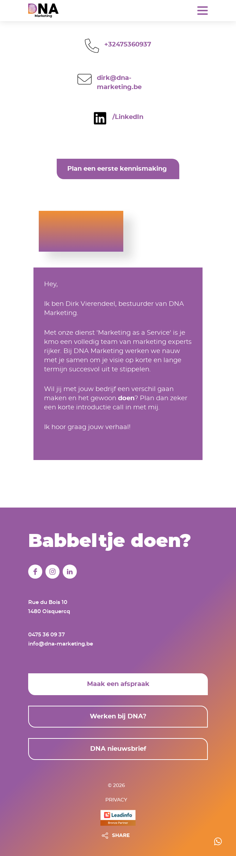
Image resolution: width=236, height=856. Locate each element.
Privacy (116, 800)
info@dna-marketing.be (60, 644)
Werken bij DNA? (118, 716)
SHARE (121, 835)
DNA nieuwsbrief (118, 749)
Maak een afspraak (118, 684)
